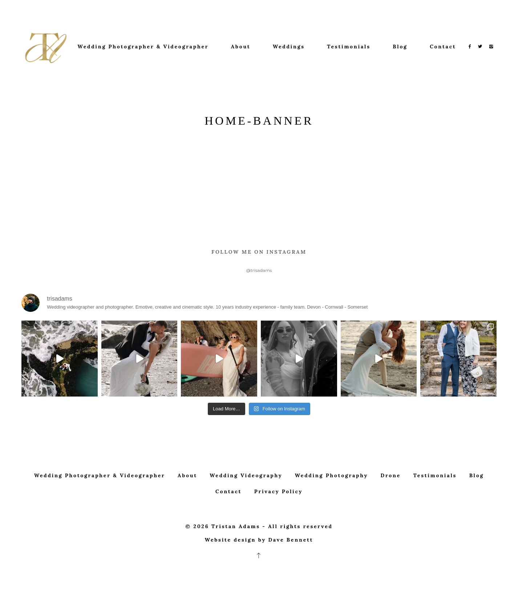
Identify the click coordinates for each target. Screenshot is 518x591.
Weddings (289, 46)
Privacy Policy (278, 517)
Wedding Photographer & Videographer (143, 46)
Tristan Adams (235, 552)
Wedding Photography (331, 501)
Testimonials (349, 46)
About (241, 46)
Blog (400, 46)
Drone (391, 501)
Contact (443, 46)
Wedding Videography (246, 501)
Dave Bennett (290, 565)
